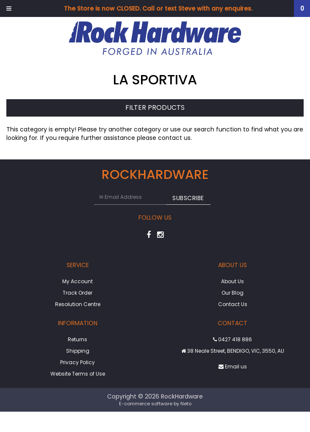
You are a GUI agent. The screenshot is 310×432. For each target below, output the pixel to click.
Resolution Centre (77, 304)
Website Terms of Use (77, 373)
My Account (77, 281)
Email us (233, 366)
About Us (232, 281)
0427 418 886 (232, 339)
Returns (77, 339)
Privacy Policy (77, 362)
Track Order (77, 292)
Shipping (77, 350)
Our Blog (232, 292)
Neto (185, 403)
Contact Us (232, 304)
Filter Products (155, 107)
